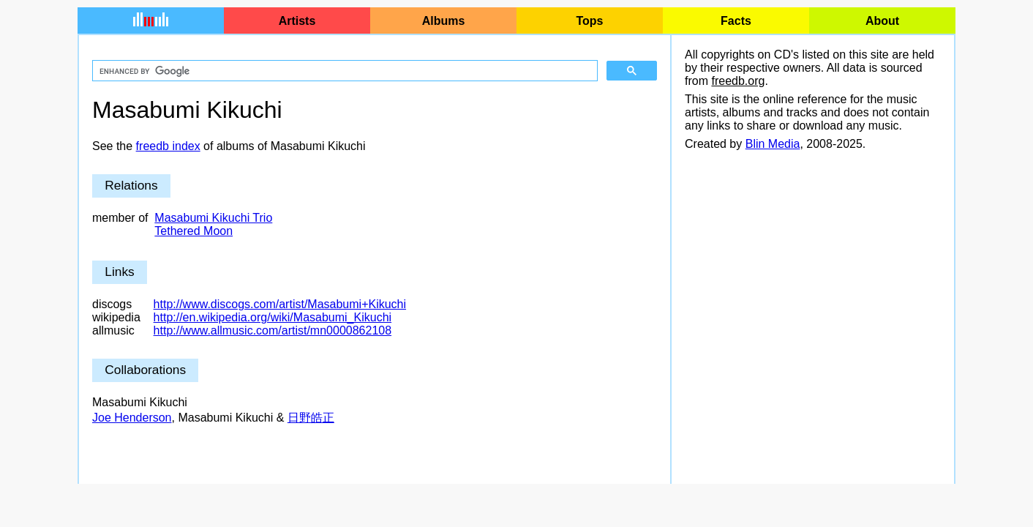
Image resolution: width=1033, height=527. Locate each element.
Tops (589, 21)
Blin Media (772, 144)
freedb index (168, 146)
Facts (736, 21)
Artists (297, 21)
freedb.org (738, 81)
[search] (343, 71)
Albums (443, 21)
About (882, 21)
